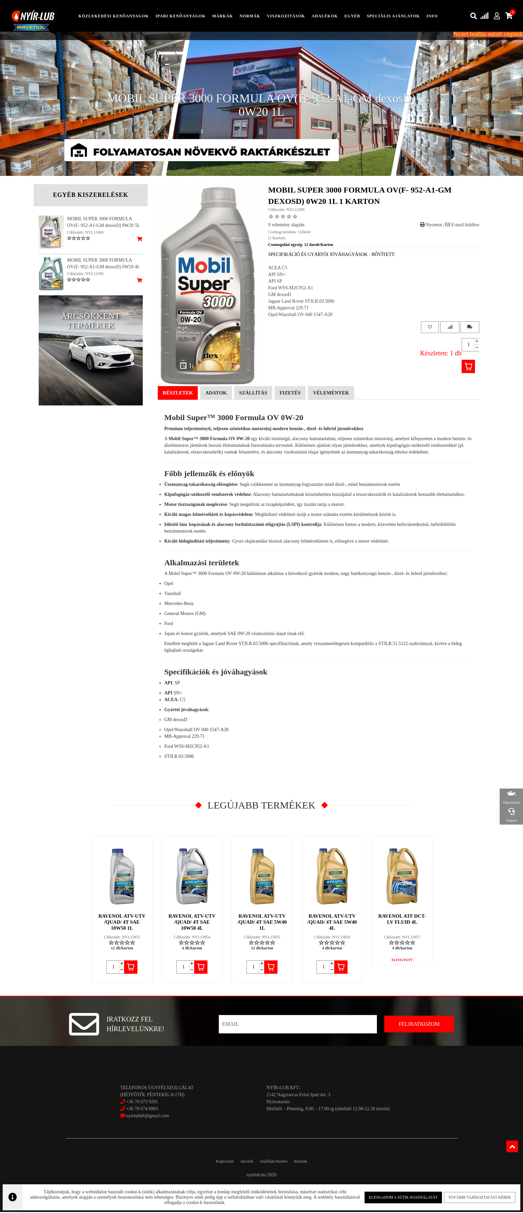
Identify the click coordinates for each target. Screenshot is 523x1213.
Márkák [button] (222, 16)
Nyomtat (431, 225)
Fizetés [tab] (290, 393)
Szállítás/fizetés (276, 1161)
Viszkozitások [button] (286, 16)
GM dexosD (279, 295)
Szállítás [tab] (253, 393)
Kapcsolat (217, 1161)
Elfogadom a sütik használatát (402, 1196)
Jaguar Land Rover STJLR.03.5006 (301, 301)
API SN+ (277, 275)
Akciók (244, 1161)
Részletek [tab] (178, 393)
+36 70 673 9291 (142, 1102)
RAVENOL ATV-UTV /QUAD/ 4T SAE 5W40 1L (262, 922)
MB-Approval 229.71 (288, 308)
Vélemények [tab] (331, 393)
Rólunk (308, 1161)
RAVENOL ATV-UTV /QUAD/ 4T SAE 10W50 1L (122, 922)
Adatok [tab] (215, 393)
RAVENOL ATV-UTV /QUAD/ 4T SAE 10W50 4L (192, 922)
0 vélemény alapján (286, 225)
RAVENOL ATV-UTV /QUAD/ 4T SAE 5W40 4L (332, 922)
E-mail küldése (462, 225)
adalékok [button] (325, 16)
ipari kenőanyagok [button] (180, 16)
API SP (275, 281)
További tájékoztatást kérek (477, 1196)
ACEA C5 (277, 268)
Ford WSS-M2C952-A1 (290, 288)
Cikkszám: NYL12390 (85, 274)
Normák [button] (249, 16)
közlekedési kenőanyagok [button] (113, 16)
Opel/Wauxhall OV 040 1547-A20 (300, 315)
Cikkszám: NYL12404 (85, 233)
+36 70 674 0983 (142, 1109)
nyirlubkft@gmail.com (144, 1116)
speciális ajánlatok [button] (393, 16)
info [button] (432, 16)
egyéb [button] (352, 16)
